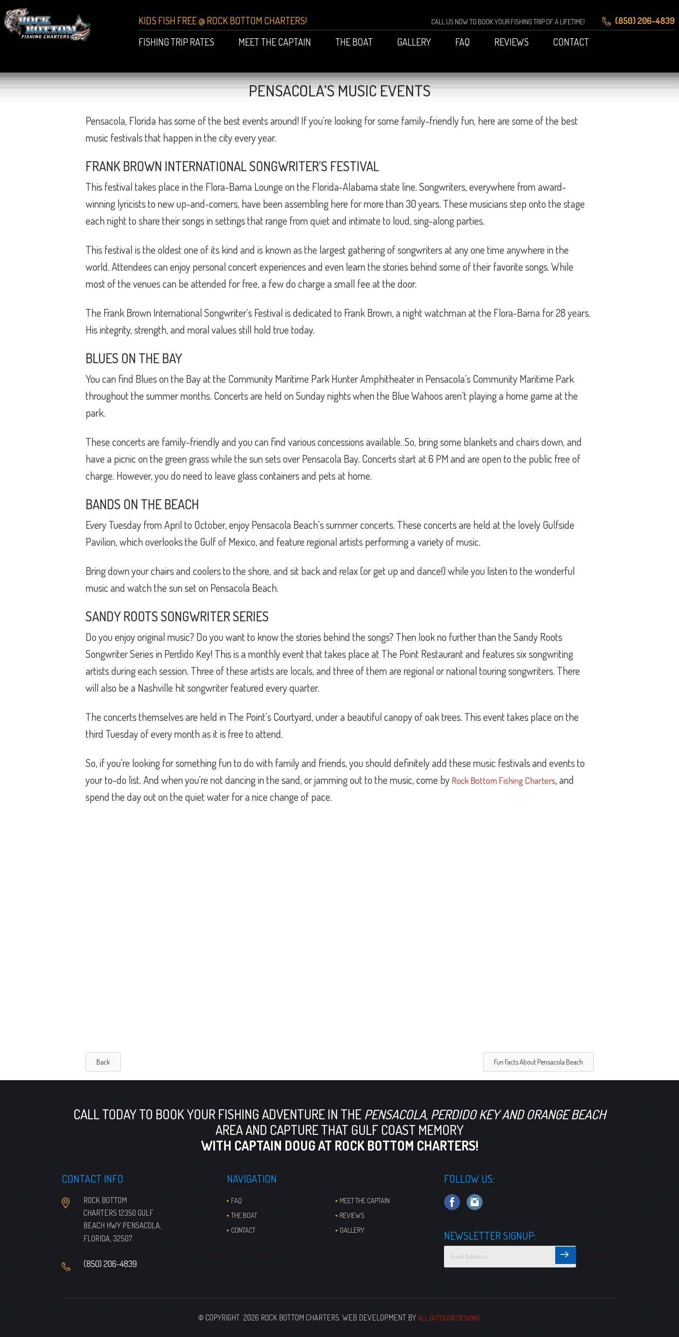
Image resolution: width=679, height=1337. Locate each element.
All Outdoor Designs (449, 1317)
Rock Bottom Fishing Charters (509, 779)
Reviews (354, 1215)
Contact (245, 1229)
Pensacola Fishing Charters (58, 30)
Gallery (354, 1229)
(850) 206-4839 (114, 1265)
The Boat (246, 1215)
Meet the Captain (370, 1200)
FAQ (236, 1200)
